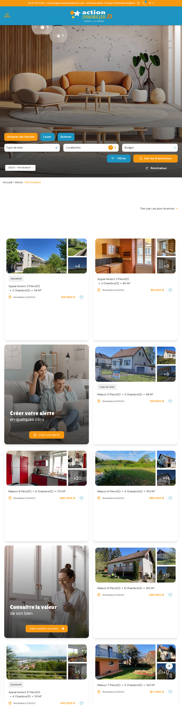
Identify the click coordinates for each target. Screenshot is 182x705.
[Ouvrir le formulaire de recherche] (118, 159)
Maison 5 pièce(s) (125, 394)
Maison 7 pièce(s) (126, 685)
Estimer (66, 137)
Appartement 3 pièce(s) (25, 288)
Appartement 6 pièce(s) (25, 694)
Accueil (7, 182)
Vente (19, 182)
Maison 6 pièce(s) (126, 491)
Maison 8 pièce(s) (37, 491)
